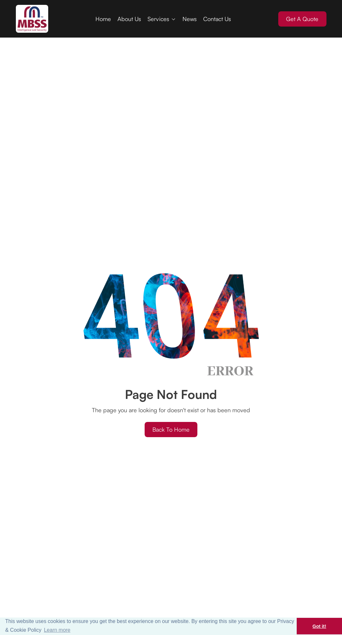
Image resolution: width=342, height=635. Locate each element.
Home (103, 18)
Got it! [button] (319, 626)
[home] (32, 19)
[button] (162, 19)
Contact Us (217, 18)
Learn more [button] (57, 630)
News (189, 18)
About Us (129, 18)
